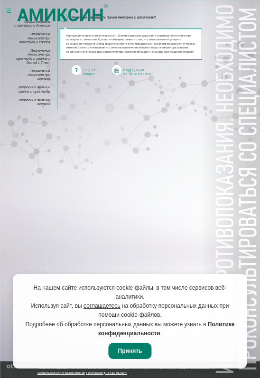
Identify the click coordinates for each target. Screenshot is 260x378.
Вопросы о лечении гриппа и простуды (34, 89)
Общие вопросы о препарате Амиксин (32, 24)
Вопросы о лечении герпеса (34, 102)
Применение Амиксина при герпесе (39, 75)
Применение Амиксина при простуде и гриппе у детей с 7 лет (33, 57)
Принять (130, 351)
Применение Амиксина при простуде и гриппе (34, 38)
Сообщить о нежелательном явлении (61, 373)
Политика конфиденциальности (106, 373)
